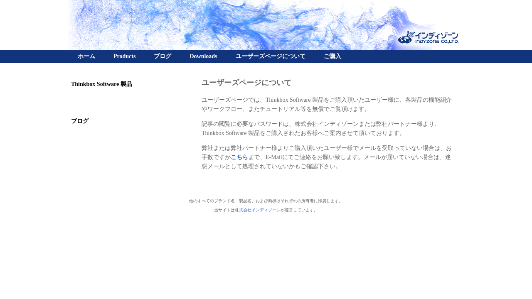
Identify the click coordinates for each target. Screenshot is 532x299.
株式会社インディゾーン (258, 210)
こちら (239, 157)
